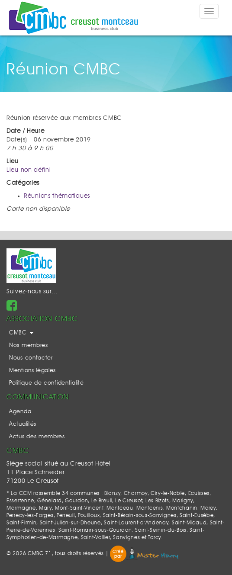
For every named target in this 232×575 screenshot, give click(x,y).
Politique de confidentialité (46, 383)
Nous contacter (31, 358)
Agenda (20, 411)
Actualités (22, 424)
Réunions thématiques (57, 196)
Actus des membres (37, 437)
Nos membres (28, 345)
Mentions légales (32, 370)
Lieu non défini (28, 170)
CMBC (21, 333)
